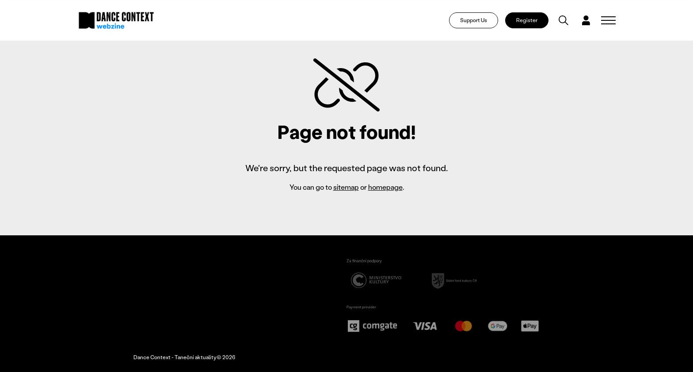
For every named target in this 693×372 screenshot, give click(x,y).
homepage (385, 187)
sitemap (346, 187)
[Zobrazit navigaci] (608, 20)
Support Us (473, 20)
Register (526, 20)
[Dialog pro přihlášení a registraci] (586, 20)
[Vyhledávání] (563, 20)
